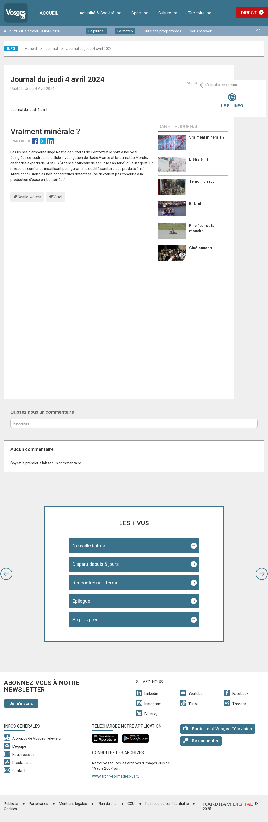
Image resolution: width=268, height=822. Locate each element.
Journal (51, 49)
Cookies (10, 809)
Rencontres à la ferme (95, 582)
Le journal (96, 31)
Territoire (199, 13)
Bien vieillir (198, 159)
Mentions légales (73, 804)
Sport (139, 13)
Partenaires (38, 804)
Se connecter (201, 740)
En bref (195, 204)
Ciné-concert (200, 248)
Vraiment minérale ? (206, 137)
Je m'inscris (21, 703)
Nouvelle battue (88, 545)
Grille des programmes (162, 31)
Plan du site (107, 804)
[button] (6, 574)
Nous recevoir (201, 31)
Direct (249, 12)
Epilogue (81, 601)
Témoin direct (201, 181)
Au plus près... (87, 619)
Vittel (57, 197)
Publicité (11, 804)
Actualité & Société (100, 13)
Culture (168, 13)
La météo (125, 31)
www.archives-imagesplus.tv (115, 776)
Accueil (31, 49)
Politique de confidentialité (167, 804)
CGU (131, 804)
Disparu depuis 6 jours (95, 564)
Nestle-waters (29, 197)
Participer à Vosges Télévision (217, 728)
